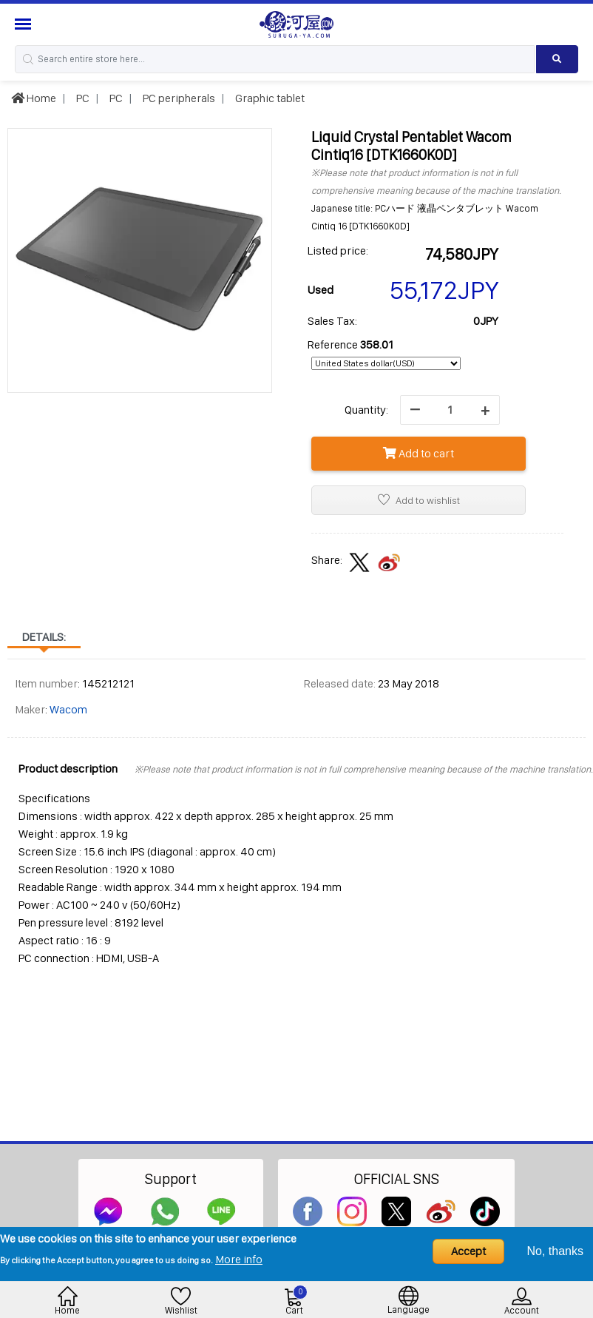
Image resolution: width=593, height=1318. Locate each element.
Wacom (68, 709)
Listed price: (338, 250)
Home (33, 98)
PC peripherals (177, 98)
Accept (468, 1251)
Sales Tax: (332, 321)
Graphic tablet (269, 98)
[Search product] (557, 59)
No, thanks (555, 1251)
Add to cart (418, 453)
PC (81, 98)
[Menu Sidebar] (25, 24)
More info (238, 1259)
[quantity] (450, 410)
